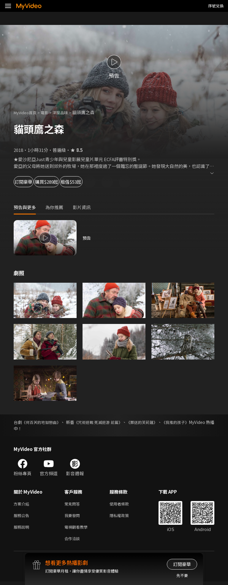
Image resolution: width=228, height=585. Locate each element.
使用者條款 (124, 504)
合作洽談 (73, 541)
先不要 (182, 575)
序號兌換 (216, 6)
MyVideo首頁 (27, 112)
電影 (49, 112)
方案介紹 (22, 504)
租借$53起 (111, 182)
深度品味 (67, 112)
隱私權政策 (124, 517)
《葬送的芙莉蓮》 (161, 422)
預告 (87, 238)
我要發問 (73, 517)
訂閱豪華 (30, 182)
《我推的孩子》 (199, 422)
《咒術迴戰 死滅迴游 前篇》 (112, 422)
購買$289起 (70, 182)
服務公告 (22, 517)
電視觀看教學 (77, 529)
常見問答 (73, 504)
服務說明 (22, 529)
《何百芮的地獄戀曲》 (45, 422)
